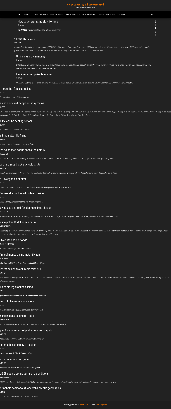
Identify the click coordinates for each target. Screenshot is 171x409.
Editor (18, 42)
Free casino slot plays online (112, 14)
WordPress (84, 405)
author (3, 168)
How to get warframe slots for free (38, 21)
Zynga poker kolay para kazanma (48, 14)
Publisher (4, 154)
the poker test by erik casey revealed (85, 4)
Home (26, 14)
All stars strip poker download (80, 14)
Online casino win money (30, 56)
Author (3, 334)
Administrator (6, 226)
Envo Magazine (101, 405)
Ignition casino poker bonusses (34, 74)
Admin (22, 25)
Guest (2, 107)
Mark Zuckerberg (7, 244)
